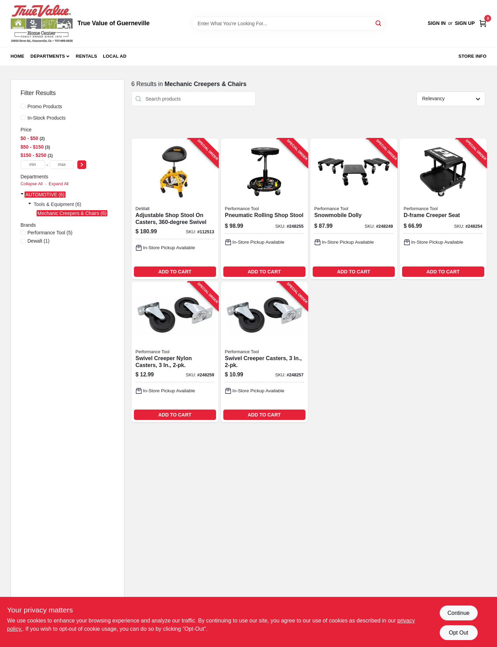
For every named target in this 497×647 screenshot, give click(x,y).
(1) (39, 241)
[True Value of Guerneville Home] (42, 23)
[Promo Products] (23, 106)
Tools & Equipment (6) (57, 204)
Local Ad (114, 56)
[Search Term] (288, 23)
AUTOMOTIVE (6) (45, 194)
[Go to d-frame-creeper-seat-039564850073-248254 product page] (443, 209)
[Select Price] (81, 164)
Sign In (437, 23)
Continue (458, 613)
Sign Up (465, 23)
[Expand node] (22, 194)
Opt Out (458, 633)
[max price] (62, 164)
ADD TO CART (174, 271)
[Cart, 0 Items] (482, 23)
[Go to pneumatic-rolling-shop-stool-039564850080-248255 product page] (264, 209)
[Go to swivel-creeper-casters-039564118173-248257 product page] (264, 352)
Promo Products (45, 106)
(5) (50, 232)
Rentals (86, 56)
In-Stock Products (47, 118)
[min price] (33, 164)
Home (18, 56)
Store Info (472, 56)
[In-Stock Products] (23, 117)
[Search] (379, 23)
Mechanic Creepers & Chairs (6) (72, 213)
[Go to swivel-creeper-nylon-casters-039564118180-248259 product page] (174, 352)
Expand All (59, 183)
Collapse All (32, 183)
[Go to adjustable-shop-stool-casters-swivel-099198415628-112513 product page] (174, 209)
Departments (47, 56)
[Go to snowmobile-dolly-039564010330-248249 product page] (353, 209)
